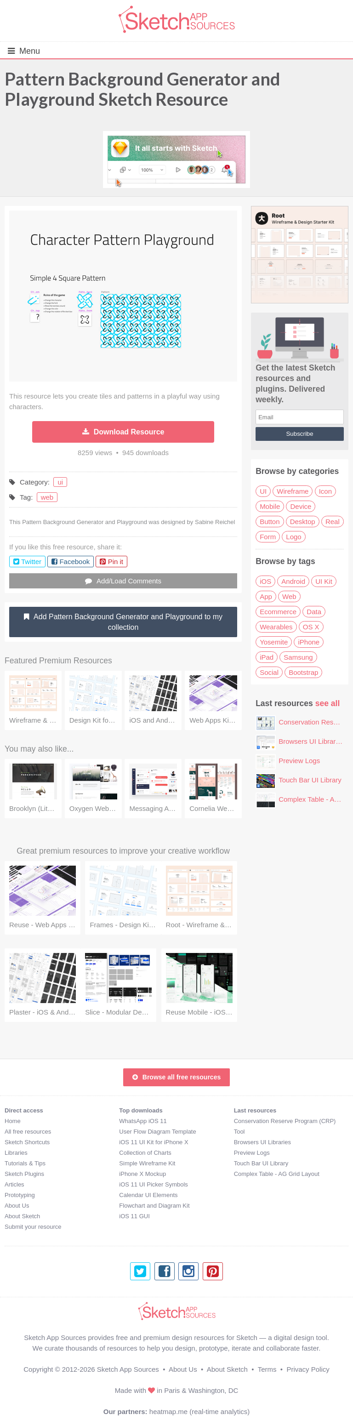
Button (269, 521)
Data (314, 612)
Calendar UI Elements (148, 1195)
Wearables (276, 627)
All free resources (28, 1131)
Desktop (302, 521)
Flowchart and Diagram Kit (154, 1205)
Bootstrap (303, 672)
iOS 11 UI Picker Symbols (153, 1184)
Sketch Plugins (24, 1173)
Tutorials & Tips (25, 1163)
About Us (17, 1205)
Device (300, 506)
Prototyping (20, 1195)
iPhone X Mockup (142, 1173)
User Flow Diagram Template (157, 1131)
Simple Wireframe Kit (147, 1163)
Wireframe (292, 491)
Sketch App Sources (128, 1369)
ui (60, 482)
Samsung (298, 657)
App (266, 596)
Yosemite (274, 642)
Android (293, 581)
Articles (14, 1184)
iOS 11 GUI (134, 1216)
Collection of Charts (145, 1152)
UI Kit (323, 581)
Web (289, 596)
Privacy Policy (307, 1369)
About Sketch (22, 1216)
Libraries (16, 1152)
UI (263, 491)
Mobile (270, 506)
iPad (266, 657)
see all (327, 703)
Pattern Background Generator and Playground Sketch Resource (142, 88)
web (47, 497)
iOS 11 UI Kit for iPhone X (153, 1142)
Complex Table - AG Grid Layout (276, 1173)
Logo (293, 537)
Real (332, 521)
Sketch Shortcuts (27, 1142)
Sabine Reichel (215, 522)
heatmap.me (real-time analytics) (199, 1411)
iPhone (308, 642)
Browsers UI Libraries (311, 741)
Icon (325, 491)
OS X (311, 627)
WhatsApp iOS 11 (142, 1121)
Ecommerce (278, 612)
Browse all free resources (176, 1077)
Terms (267, 1369)
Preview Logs (299, 760)
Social (269, 672)
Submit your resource (33, 1226)
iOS (265, 581)
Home (13, 1121)
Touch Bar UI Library (310, 780)
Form (268, 537)
